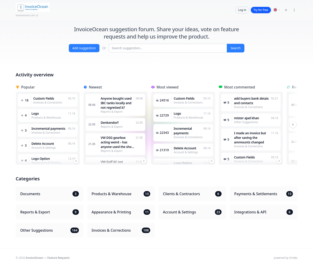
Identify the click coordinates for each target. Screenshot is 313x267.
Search (235, 48)
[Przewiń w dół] (76, 161)
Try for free (261, 10)
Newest (95, 87)
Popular (28, 87)
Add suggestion (84, 48)
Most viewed (168, 87)
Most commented (239, 87)
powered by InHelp (285, 258)
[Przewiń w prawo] (293, 124)
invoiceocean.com (27, 15)
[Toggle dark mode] (286, 10)
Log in (242, 10)
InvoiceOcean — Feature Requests (48, 258)
